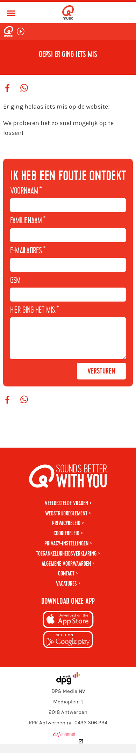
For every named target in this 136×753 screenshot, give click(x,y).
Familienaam (27, 221)
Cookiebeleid (66, 542)
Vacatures (66, 592)
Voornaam (26, 191)
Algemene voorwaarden (66, 573)
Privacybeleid (66, 532)
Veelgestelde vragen (66, 512)
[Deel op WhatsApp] (24, 88)
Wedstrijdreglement (66, 522)
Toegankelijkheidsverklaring (66, 562)
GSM (15, 280)
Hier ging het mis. (34, 310)
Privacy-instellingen (66, 552)
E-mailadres (27, 251)
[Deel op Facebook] (7, 88)
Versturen (101, 380)
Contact (66, 582)
